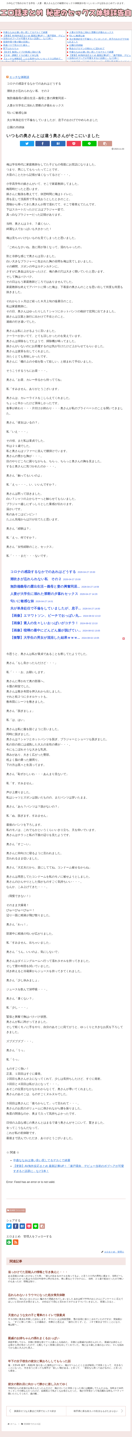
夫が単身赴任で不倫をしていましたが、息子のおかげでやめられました (52, 120)
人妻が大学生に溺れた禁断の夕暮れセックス (91, 32)
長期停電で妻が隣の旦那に (16, 42)
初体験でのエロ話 (16, 1210)
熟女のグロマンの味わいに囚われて (87, 48)
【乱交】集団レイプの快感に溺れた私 (22, 52)
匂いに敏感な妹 (77, 35)
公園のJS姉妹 (76, 45)
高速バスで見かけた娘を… (16, 45)
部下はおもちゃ (11, 48)
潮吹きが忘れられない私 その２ (28, 90)
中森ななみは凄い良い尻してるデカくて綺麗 (25, 32)
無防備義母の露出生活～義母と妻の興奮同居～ (37, 98)
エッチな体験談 (19, 77)
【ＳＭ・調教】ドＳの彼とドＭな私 (21, 55)
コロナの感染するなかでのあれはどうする (34, 83)
